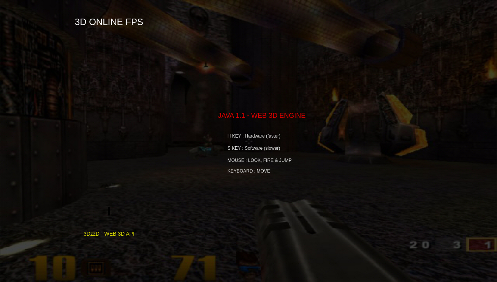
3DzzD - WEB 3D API (109, 227)
